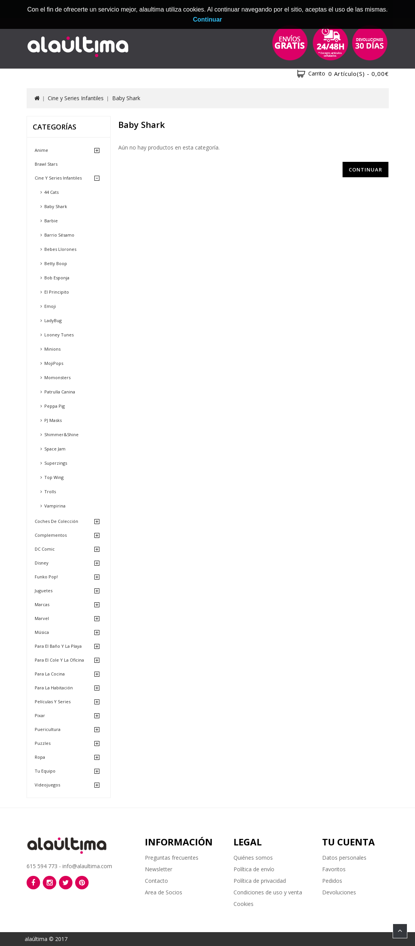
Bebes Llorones (60, 249)
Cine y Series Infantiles (76, 98)
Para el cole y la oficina (59, 660)
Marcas (42, 604)
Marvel (42, 618)
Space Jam (55, 449)
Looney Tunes (59, 335)
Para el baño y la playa (58, 646)
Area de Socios (163, 892)
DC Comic (45, 549)
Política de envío (254, 869)
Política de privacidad (260, 880)
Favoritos (334, 869)
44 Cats (51, 192)
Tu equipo (45, 771)
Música (42, 632)
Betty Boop (55, 263)
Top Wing (54, 477)
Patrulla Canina (59, 392)
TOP (400, 931)
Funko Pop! (46, 577)
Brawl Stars (46, 164)
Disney (42, 563)
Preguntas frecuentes (171, 857)
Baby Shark (126, 98)
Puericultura (47, 729)
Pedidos (332, 880)
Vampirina (55, 506)
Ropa (40, 757)
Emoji (50, 306)
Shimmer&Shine (61, 434)
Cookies (244, 903)
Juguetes (43, 590)
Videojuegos (47, 785)
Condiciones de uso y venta (268, 892)
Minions (52, 349)
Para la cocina (50, 674)
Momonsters (57, 377)
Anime (41, 150)
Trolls (50, 491)
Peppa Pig (54, 406)
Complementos (51, 535)
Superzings (55, 463)
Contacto (156, 880)
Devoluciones (339, 892)
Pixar (40, 715)
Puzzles (42, 743)
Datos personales (344, 857)
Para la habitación (54, 688)
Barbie (51, 220)
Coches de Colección (56, 521)
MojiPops (53, 363)
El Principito (56, 292)
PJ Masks (53, 420)
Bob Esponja (56, 278)
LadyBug (53, 320)
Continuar (365, 169)
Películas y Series (53, 701)
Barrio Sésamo (59, 235)
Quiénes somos (253, 857)
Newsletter (158, 869)
